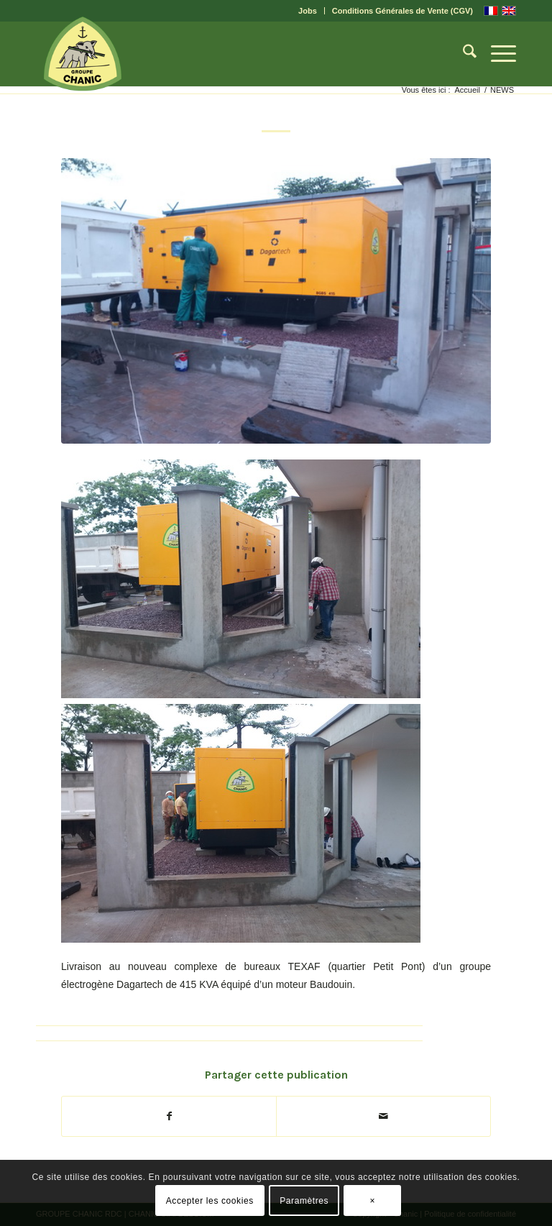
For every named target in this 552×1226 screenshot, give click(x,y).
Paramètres (304, 1201)
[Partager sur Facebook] (169, 1116)
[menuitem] (308, 10)
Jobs (307, 10)
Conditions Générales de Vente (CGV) (402, 10)
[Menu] (496, 54)
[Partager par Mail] (383, 1116)
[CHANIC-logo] (82, 54)
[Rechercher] (462, 54)
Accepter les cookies (210, 1201)
